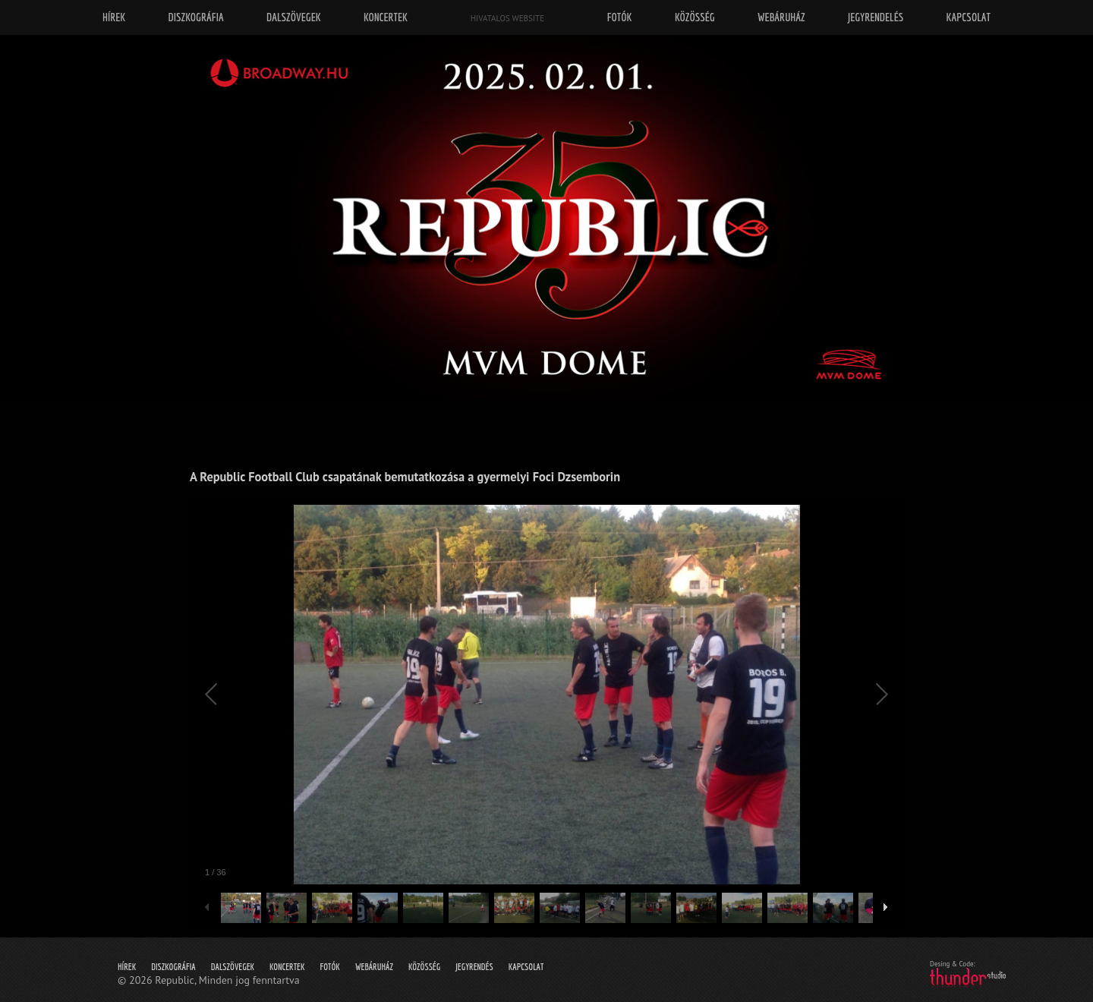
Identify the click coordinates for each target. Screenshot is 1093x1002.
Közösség (424, 967)
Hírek (127, 967)
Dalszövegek (232, 967)
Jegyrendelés (875, 17)
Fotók (330, 967)
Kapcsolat (526, 967)
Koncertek (286, 967)
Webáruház (374, 967)
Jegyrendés (474, 967)
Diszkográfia (173, 967)
